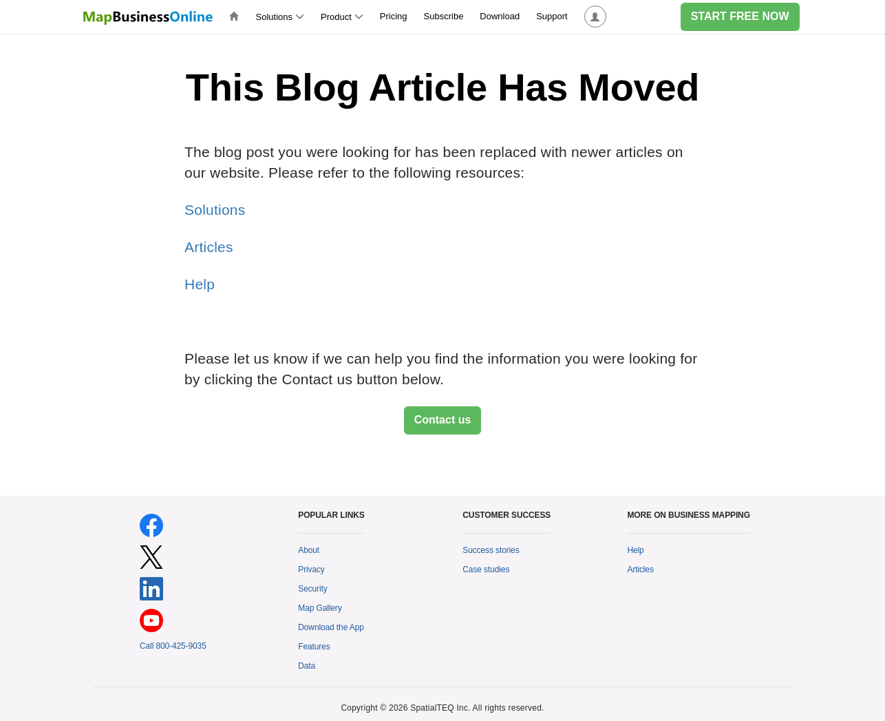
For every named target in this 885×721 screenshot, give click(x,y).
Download (500, 16)
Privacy (311, 569)
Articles (208, 247)
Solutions (214, 210)
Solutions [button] (280, 17)
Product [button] (342, 17)
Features (314, 646)
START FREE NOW (740, 16)
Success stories (490, 550)
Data (306, 666)
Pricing (393, 16)
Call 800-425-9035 (173, 646)
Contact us (442, 420)
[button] (595, 17)
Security (312, 589)
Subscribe (444, 16)
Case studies (485, 569)
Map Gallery (319, 608)
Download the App (331, 627)
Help (199, 284)
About (308, 550)
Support (552, 16)
